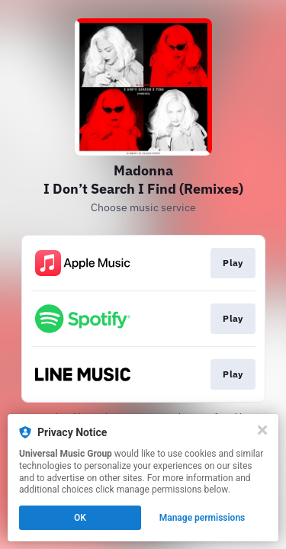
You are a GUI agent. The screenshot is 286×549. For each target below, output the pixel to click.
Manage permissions (202, 517)
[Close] (262, 430)
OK (80, 517)
